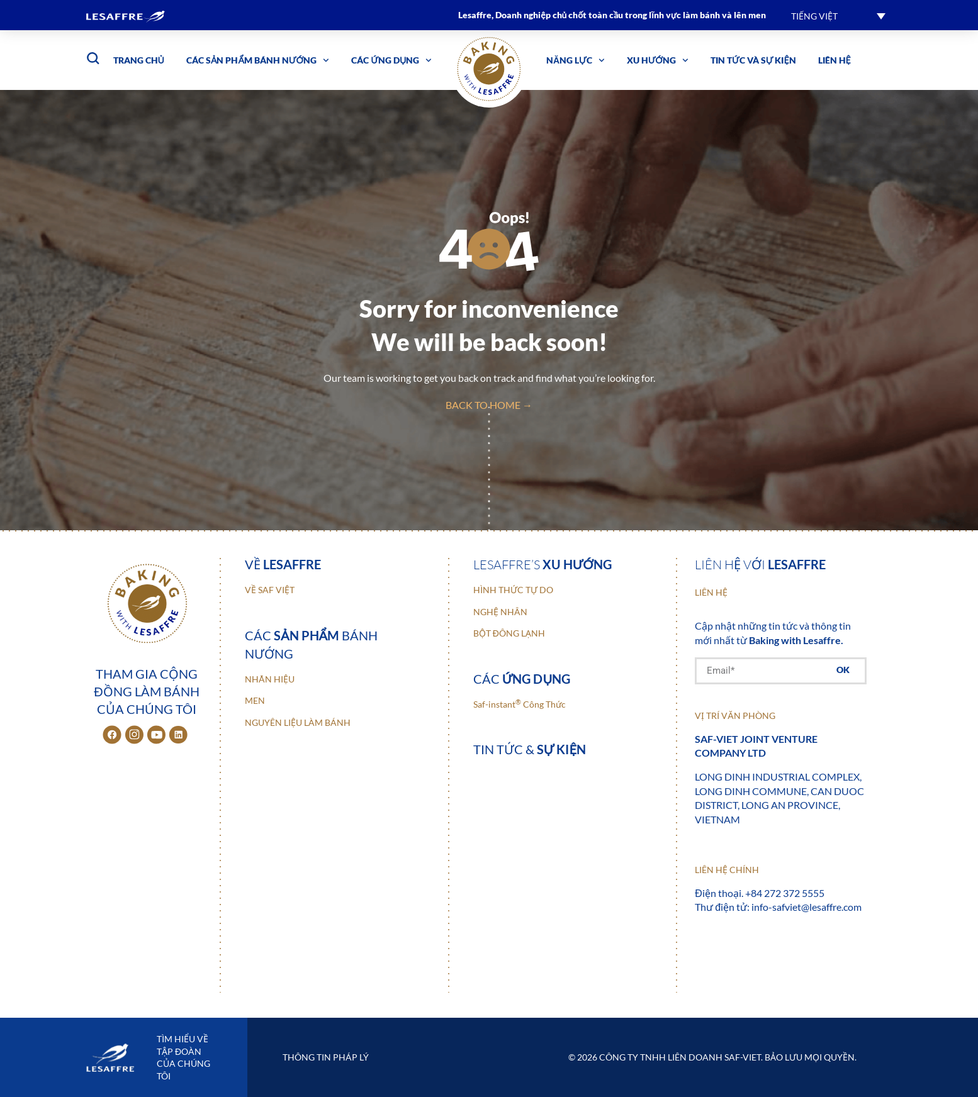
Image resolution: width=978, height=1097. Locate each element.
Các (522, 678)
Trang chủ (138, 60)
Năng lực (575, 60)
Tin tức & (529, 749)
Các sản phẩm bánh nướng (257, 60)
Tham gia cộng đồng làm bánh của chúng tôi (146, 691)
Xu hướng (658, 60)
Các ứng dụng (391, 60)
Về (283, 564)
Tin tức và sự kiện (753, 60)
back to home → (489, 405)
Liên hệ (834, 60)
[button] (838, 15)
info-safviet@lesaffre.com (806, 907)
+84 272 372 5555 (784, 893)
